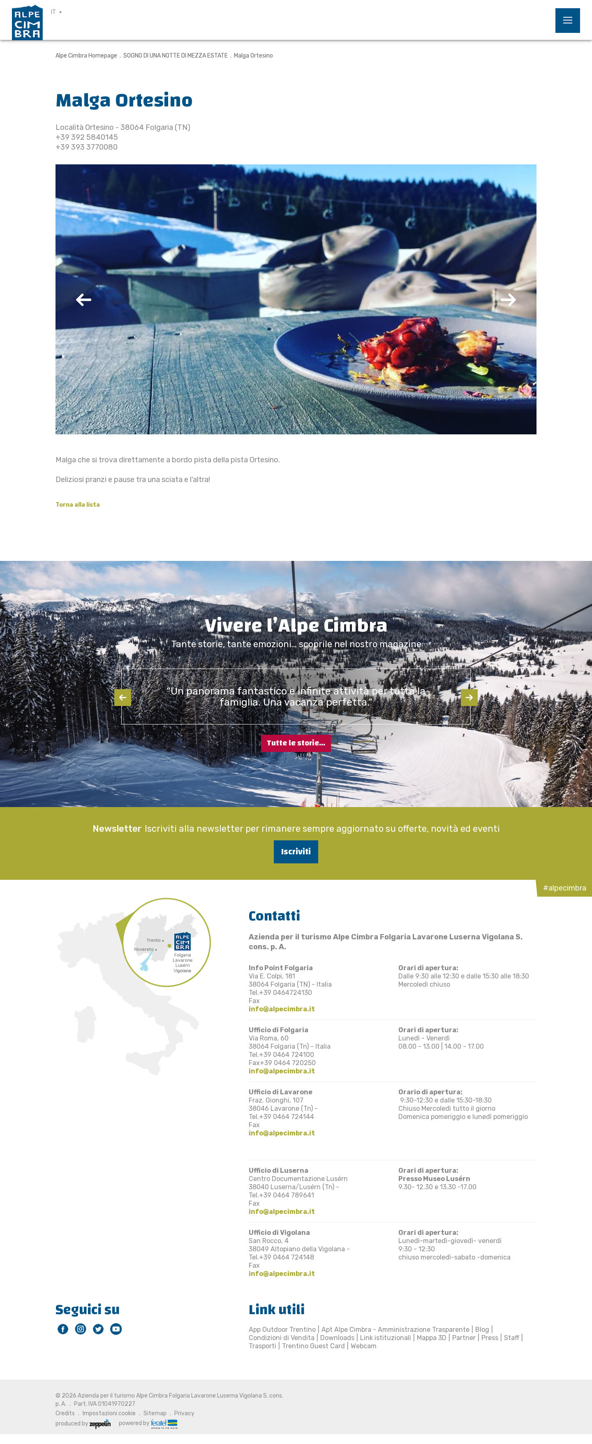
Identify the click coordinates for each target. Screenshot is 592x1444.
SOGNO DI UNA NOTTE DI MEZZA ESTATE (175, 55)
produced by (83, 1423)
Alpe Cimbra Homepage (86, 55)
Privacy (184, 1413)
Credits (65, 1413)
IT (53, 12)
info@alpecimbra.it (282, 1009)
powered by (148, 1423)
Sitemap (154, 1413)
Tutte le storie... (296, 743)
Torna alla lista (78, 504)
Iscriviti (296, 852)
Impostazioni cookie (109, 1413)
